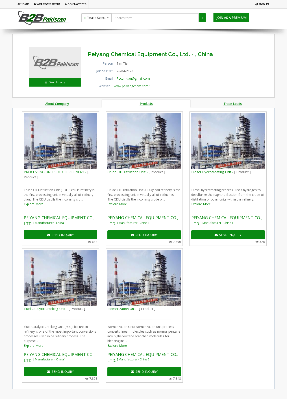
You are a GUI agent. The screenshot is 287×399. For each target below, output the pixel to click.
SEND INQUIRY (60, 235)
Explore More (33, 205)
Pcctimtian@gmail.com (133, 78)
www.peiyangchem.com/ (132, 86)
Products (146, 104)
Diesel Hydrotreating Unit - (221, 172)
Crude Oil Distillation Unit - (136, 172)
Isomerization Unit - (131, 309)
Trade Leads (233, 104)
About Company (57, 104)
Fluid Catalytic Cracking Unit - (54, 309)
